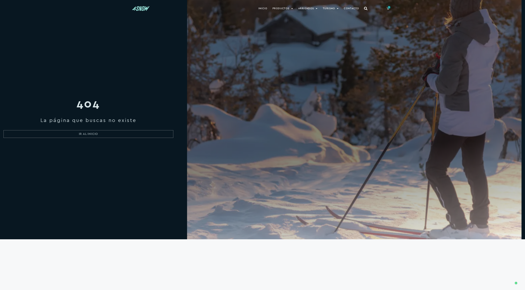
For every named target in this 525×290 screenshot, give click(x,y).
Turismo (331, 8)
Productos (283, 8)
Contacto (351, 8)
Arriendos (308, 8)
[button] (366, 8)
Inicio (262, 8)
